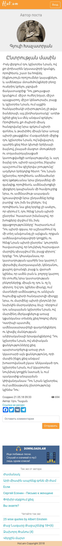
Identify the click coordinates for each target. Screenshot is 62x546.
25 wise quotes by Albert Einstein (25, 519)
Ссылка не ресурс (13, 405)
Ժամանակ (11, 474)
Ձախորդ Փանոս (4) (18, 531)
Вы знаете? (11, 505)
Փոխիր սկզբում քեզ (18, 499)
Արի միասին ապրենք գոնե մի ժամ (29, 480)
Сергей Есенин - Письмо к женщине (28, 493)
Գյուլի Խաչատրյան (31, 45)
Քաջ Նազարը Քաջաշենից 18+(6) (28, 525)
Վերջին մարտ (14, 538)
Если (6, 487)
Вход (55, 4)
